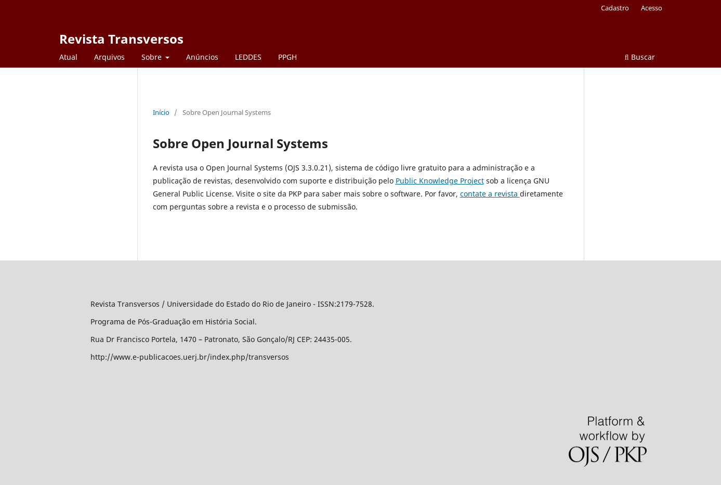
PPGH (287, 57)
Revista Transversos (121, 38)
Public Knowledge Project (440, 181)
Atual (68, 57)
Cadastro (615, 7)
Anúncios (202, 57)
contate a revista (490, 194)
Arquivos (109, 57)
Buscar (640, 57)
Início (161, 112)
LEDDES (248, 57)
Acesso (651, 7)
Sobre (152, 57)
